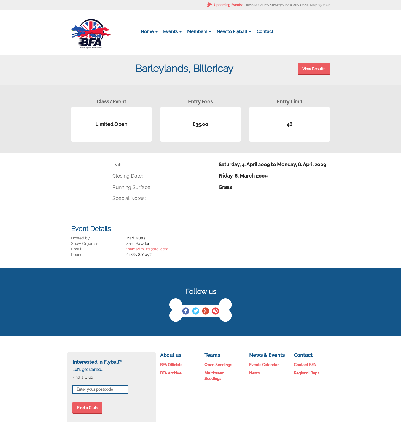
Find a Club (87, 408)
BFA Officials (171, 365)
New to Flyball (234, 31)
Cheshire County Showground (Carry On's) (276, 5)
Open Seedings (218, 365)
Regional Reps (306, 373)
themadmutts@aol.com (147, 249)
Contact (265, 31)
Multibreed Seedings (214, 376)
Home (149, 31)
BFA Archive (170, 373)
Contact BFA (305, 365)
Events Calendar (264, 365)
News (254, 373)
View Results (313, 69)
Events (172, 31)
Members (199, 31)
